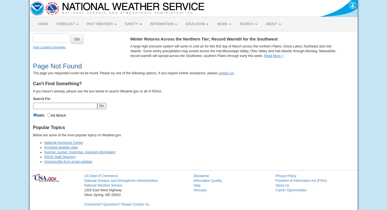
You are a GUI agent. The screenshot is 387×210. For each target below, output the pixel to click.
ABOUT (273, 24)
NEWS (224, 24)
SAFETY (133, 24)
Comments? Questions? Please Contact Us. (117, 204)
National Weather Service (103, 185)
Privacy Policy (285, 176)
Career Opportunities (291, 190)
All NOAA (58, 116)
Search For (42, 99)
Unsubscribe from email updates (68, 162)
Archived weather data (61, 147)
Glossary (200, 190)
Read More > (274, 56)
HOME (43, 24)
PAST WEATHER (102, 24)
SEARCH (248, 24)
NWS (41, 116)
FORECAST (67, 24)
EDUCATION (197, 24)
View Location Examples (49, 47)
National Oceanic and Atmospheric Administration (121, 181)
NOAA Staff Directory (60, 157)
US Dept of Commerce (101, 176)
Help (197, 185)
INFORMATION (163, 24)
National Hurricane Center (63, 143)
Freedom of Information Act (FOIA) (301, 181)
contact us (226, 73)
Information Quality (208, 181)
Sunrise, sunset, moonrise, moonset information (79, 152)
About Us (282, 185)
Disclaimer (201, 176)
